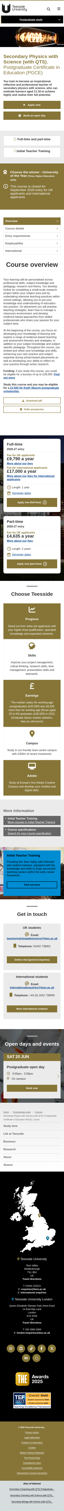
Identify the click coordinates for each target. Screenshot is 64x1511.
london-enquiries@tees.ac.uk (33, 1332)
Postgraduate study (31, 19)
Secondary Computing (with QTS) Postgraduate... (31, 1489)
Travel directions (32, 1279)
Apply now (34, 104)
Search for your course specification (29, 833)
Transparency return (32, 1463)
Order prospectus (32, 409)
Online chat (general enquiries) (32, 959)
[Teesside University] (39, 1215)
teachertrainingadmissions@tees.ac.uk (32, 938)
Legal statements (32, 1437)
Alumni (8, 1164)
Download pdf (32, 400)
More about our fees (20, 463)
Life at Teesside (13, 1133)
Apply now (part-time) (29, 563)
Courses (38, 1112)
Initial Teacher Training (32, 151)
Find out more (32, 884)
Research (9, 1149)
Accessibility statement (32, 1468)
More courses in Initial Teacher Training (31, 822)
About (7, 1157)
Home (6, 1112)
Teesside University (14, 8)
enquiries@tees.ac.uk (33, 1289)
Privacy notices (32, 1432)
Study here (10, 1126)
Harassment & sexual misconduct (32, 1473)
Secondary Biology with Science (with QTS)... (32, 1502)
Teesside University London (32, 1299)
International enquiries (33, 1292)
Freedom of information (31, 1442)
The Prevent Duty (32, 1458)
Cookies (32, 1448)
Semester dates (21, 493)
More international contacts (32, 1008)
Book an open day (34, 115)
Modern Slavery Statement (32, 1453)
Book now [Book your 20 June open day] (32, 1088)
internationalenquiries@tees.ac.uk (32, 987)
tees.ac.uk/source (31, 721)
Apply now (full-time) (29, 502)
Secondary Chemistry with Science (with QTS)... (32, 1495)
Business (9, 1141)
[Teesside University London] (47, 1238)
